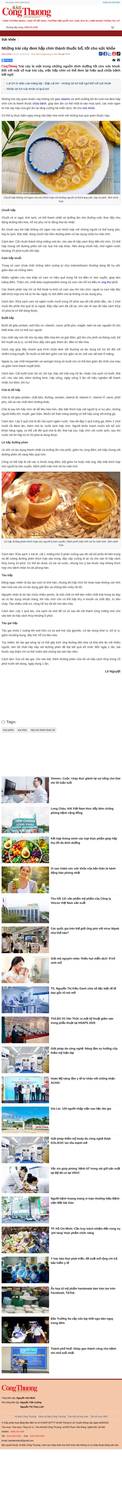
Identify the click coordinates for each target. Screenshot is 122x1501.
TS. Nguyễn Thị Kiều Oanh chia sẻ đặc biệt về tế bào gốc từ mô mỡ (83, 990)
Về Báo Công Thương (25, 1416)
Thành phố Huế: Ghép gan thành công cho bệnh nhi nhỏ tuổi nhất (83, 1351)
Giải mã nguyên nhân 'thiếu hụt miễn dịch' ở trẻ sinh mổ (83, 960)
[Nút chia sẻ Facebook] (26, 60)
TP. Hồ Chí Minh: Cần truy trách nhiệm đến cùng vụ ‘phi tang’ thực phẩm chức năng (85, 1231)
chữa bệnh (39, 103)
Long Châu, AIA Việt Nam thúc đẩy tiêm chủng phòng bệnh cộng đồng (82, 810)
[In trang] (118, 60)
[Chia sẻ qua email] (113, 60)
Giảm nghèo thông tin (102, 21)
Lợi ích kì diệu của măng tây (24, 83)
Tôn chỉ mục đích (99, 1416)
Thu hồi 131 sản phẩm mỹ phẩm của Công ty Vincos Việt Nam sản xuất (81, 900)
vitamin (65, 99)
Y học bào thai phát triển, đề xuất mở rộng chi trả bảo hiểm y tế (84, 1260)
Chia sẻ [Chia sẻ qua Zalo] (7, 60)
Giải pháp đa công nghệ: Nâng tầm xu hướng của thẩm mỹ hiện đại (84, 1050)
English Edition (111, 2)
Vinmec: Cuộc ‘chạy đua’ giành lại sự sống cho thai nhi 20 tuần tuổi (85, 780)
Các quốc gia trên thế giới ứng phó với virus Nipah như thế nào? (85, 930)
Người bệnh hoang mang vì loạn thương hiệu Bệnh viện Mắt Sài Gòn (85, 1200)
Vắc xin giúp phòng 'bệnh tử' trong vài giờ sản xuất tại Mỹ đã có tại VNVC (85, 1170)
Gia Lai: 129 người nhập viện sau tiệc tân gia (81, 1108)
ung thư (106, 282)
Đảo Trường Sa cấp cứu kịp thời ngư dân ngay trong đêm (82, 1321)
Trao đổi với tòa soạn (78, 1416)
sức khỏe (89, 108)
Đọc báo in (81, 21)
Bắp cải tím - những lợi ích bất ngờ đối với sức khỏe (78, 83)
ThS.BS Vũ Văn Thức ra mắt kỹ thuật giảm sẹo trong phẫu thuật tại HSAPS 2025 (82, 1020)
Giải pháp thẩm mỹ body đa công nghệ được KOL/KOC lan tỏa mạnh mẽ (81, 1140)
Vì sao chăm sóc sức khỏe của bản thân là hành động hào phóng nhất (83, 870)
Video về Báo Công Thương (52, 1416)
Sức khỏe (9, 39)
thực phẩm (8, 730)
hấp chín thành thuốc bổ (43, 730)
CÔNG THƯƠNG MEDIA (13, 21)
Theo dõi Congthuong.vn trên (44, 54)
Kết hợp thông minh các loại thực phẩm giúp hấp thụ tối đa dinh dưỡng (84, 840)
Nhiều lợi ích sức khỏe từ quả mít (28, 89)
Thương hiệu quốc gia (60, 21)
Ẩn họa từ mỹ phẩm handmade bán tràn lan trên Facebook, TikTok (83, 1290)
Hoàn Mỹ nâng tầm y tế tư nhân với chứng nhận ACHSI (83, 1080)
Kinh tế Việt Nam (37, 21)
